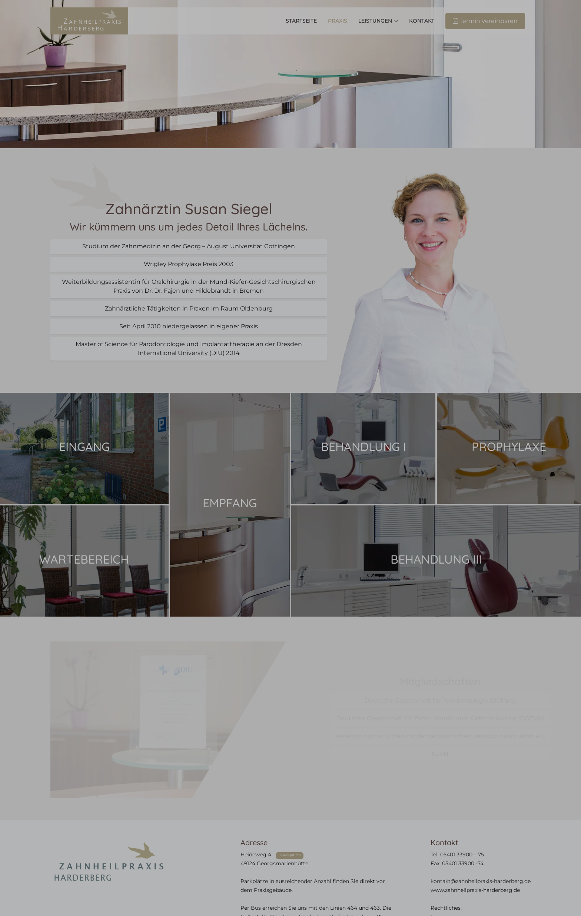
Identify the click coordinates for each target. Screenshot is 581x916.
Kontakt (421, 20)
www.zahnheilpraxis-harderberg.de (475, 890)
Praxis (337, 20)
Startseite (301, 20)
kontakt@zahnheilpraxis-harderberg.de (481, 881)
